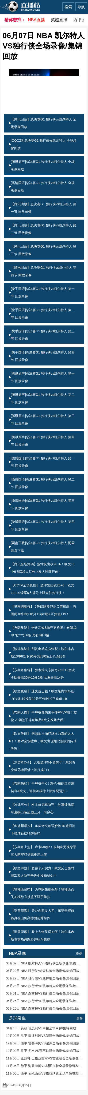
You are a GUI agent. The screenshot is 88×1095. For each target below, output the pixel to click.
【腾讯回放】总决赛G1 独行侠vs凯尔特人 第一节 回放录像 (43, 207)
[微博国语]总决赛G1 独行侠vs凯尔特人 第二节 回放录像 (43, 483)
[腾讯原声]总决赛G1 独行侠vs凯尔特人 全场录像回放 (43, 165)
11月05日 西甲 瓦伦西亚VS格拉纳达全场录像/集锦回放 (44, 1073)
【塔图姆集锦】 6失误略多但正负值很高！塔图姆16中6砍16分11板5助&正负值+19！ (43, 610)
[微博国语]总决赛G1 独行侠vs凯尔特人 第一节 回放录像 (43, 462)
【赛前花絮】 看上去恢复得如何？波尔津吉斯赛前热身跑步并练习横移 (42, 935)
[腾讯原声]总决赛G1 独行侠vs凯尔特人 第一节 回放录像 (43, 377)
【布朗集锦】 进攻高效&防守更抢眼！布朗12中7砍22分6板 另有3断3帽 (44, 631)
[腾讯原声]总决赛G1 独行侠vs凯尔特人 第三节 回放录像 (43, 419)
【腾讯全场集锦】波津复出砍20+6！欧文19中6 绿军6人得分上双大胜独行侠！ (42, 568)
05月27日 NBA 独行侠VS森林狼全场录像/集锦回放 (43, 978)
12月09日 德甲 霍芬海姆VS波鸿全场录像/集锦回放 (43, 1043)
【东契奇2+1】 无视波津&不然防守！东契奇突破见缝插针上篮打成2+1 (43, 766)
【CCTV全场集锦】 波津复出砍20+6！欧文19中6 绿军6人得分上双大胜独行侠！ (42, 589)
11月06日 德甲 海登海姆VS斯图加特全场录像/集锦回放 (44, 1066)
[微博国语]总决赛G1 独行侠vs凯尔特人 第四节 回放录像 (43, 525)
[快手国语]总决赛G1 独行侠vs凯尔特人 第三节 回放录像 (43, 335)
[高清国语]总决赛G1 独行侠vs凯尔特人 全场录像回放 (43, 186)
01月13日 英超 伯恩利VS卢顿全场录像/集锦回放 (41, 1028)
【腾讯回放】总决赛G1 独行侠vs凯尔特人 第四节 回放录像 (43, 271)
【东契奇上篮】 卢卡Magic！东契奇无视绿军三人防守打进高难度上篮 (43, 850)
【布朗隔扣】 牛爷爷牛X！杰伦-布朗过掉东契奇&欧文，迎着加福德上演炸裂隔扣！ (42, 787)
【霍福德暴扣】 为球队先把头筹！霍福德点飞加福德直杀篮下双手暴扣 (42, 893)
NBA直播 (36, 19)
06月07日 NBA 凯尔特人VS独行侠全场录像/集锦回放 (44, 963)
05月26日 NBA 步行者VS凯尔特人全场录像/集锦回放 (44, 1001)
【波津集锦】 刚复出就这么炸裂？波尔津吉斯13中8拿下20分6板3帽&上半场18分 (42, 652)
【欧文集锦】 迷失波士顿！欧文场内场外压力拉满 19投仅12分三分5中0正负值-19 (42, 695)
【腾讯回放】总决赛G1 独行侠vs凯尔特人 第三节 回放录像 (43, 250)
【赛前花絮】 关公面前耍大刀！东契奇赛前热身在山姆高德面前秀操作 (42, 914)
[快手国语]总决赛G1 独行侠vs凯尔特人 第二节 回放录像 (43, 313)
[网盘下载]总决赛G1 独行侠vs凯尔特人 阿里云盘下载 (43, 546)
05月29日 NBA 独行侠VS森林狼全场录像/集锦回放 (43, 971)
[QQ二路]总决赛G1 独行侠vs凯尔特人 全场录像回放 (44, 144)
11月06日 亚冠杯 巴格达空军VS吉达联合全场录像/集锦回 (44, 1058)
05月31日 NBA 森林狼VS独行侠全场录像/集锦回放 (43, 993)
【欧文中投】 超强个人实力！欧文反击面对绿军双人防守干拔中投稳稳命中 (42, 872)
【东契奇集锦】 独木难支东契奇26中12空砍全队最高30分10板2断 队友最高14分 (43, 673)
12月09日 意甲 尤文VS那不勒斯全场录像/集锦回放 (43, 1051)
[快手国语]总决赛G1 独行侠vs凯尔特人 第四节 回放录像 (43, 356)
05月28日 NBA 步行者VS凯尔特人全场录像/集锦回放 (44, 986)
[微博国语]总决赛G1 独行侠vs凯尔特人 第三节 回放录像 (43, 504)
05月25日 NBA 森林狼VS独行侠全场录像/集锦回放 (43, 1008)
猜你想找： (13, 19)
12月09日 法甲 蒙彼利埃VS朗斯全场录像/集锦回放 (43, 1036)
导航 (81, 7)
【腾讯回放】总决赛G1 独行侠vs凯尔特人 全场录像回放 (43, 123)
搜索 (68, 7)
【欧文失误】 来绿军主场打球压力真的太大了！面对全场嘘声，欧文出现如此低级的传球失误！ (44, 741)
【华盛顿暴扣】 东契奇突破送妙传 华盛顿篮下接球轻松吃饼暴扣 (43, 829)
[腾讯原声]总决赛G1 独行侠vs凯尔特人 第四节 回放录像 (43, 440)
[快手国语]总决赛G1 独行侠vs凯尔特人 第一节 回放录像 (43, 292)
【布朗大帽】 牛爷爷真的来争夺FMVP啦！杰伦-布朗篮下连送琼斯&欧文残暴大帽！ (44, 716)
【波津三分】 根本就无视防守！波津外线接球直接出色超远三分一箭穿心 (42, 808)
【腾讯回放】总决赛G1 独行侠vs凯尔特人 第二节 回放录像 (43, 229)
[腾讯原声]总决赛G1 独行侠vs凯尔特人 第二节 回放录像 (43, 398)
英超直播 (59, 19)
